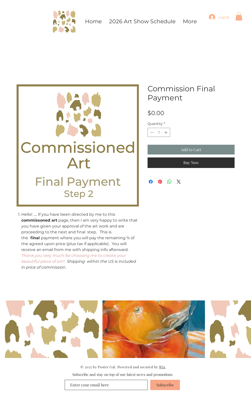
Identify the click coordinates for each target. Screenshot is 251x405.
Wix (162, 367)
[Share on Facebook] (151, 182)
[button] (238, 16)
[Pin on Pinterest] (160, 182)
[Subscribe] (165, 385)
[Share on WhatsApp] (169, 182)
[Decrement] (151, 132)
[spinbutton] (158, 132)
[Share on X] (179, 182)
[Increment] (166, 132)
